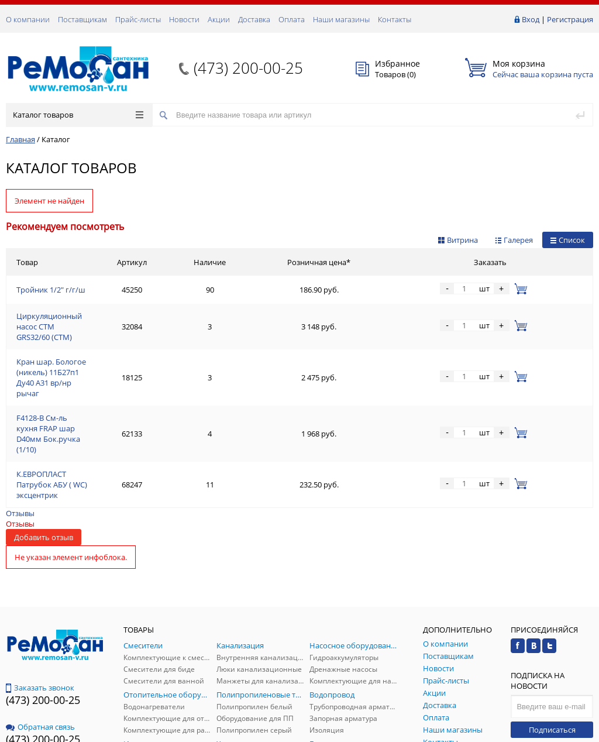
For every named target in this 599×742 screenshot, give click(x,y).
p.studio (580, 731)
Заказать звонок (40, 596)
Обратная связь (40, 635)
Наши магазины (341, 19)
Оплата (291, 19)
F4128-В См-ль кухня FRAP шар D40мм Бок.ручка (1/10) (115, 374)
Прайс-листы (138, 19)
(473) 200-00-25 (248, 67)
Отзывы (20, 422)
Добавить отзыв (43, 446)
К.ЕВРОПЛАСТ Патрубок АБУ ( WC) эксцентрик (99, 402)
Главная (20, 139)
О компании (28, 19)
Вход (530, 19)
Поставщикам (82, 19)
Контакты (394, 19)
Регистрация (570, 19)
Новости (184, 19)
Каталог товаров (78, 114)
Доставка (254, 19)
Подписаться (552, 638)
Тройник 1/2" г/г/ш (50, 289)
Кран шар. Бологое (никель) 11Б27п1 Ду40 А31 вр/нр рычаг (124, 346)
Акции (219, 19)
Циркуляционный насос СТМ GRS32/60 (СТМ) (97, 317)
